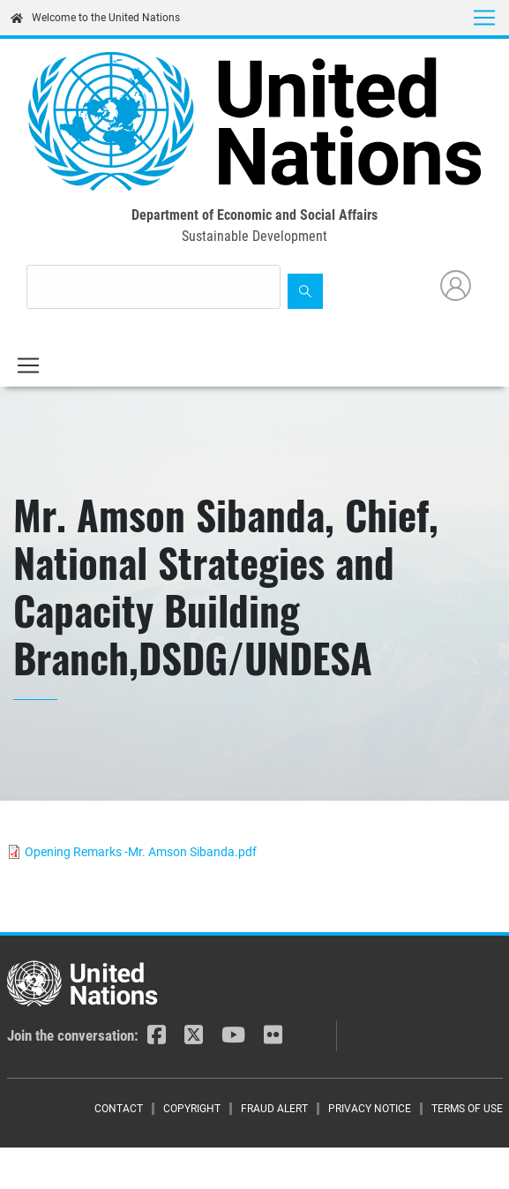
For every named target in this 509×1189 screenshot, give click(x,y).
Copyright (192, 1108)
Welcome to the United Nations (95, 17)
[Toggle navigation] (484, 17)
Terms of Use (467, 1108)
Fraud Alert (274, 1108)
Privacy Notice (369, 1108)
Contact (118, 1108)
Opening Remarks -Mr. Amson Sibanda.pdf (141, 852)
